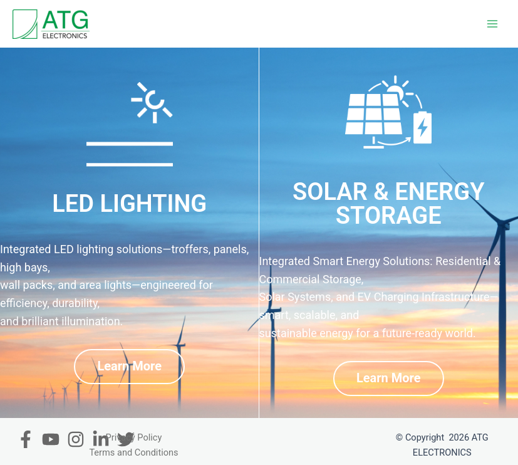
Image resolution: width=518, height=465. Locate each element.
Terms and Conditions (133, 452)
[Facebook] (25, 439)
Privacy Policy (134, 437)
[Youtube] (51, 439)
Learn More (129, 366)
